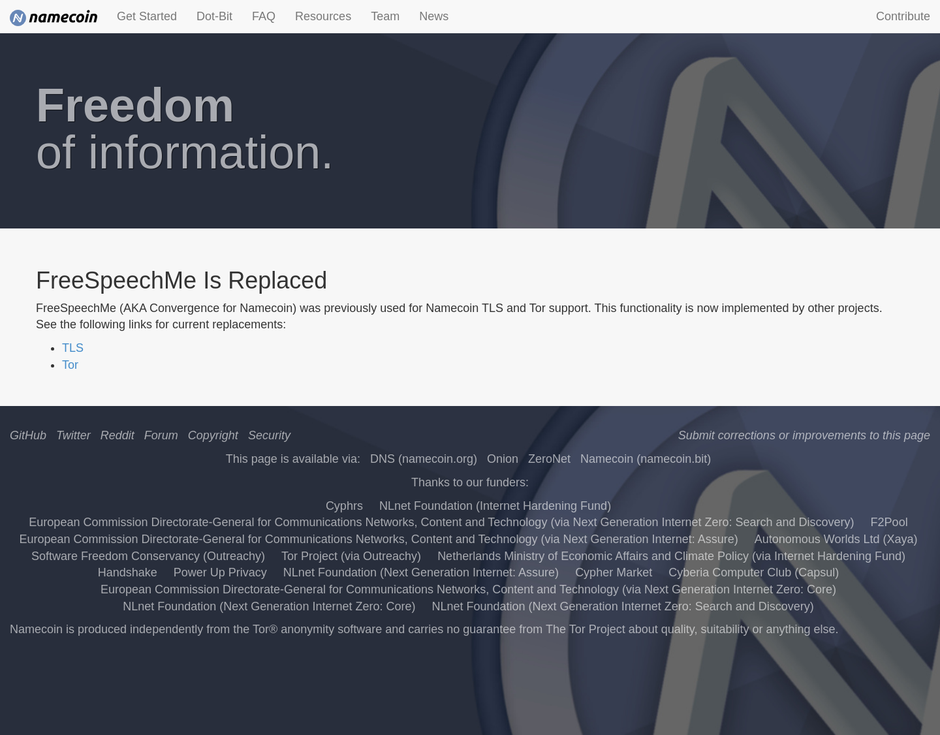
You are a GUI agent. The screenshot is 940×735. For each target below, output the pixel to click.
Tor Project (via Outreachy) (351, 556)
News (433, 16)
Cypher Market (613, 572)
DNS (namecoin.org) (423, 458)
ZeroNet (549, 458)
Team (385, 16)
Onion (502, 458)
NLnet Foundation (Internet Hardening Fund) (495, 505)
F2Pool (889, 522)
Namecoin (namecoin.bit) (645, 458)
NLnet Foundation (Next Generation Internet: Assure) (421, 572)
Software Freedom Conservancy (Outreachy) (148, 556)
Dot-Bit (214, 16)
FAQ (263, 16)
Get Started (147, 16)
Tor (70, 364)
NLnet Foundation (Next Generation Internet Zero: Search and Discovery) (622, 606)
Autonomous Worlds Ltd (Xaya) (836, 539)
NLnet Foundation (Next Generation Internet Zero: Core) (269, 606)
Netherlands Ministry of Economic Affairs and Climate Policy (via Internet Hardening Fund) (671, 556)
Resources (323, 16)
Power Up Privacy (220, 572)
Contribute (903, 16)
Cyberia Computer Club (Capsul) (753, 572)
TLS (73, 347)
